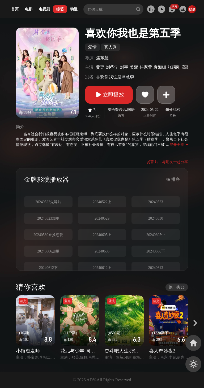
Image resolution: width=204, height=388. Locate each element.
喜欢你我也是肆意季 (115, 77)
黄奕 (100, 67)
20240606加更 (48, 251)
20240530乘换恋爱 (48, 235)
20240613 (155, 268)
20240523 (155, 202)
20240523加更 (48, 218)
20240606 (102, 251)
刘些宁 (112, 67)
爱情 (92, 47)
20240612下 (48, 268)
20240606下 (155, 251)
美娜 (134, 67)
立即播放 (109, 94)
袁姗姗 (160, 67)
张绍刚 (174, 67)
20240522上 (102, 202)
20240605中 (155, 235)
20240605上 (102, 235)
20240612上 (102, 268)
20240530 (155, 218)
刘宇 (124, 67)
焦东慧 (102, 57)
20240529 (102, 218)
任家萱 (145, 67)
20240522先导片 (48, 202)
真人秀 (110, 47)
